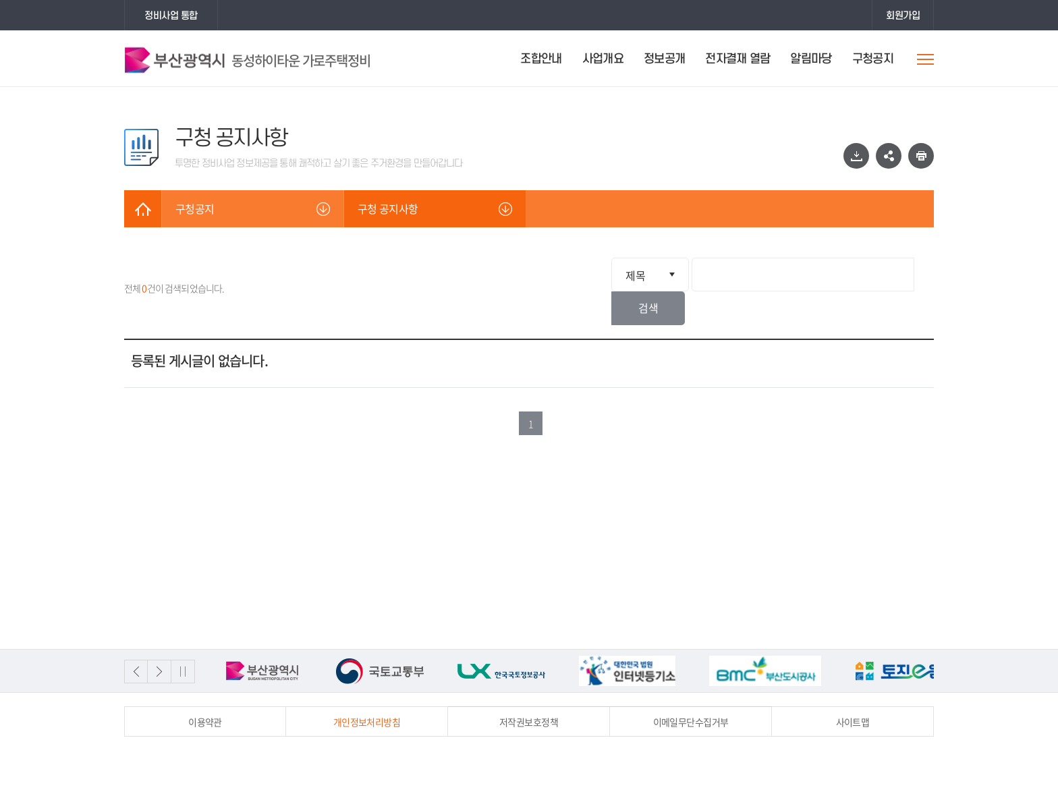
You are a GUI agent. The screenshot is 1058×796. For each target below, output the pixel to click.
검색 (910, 274)
